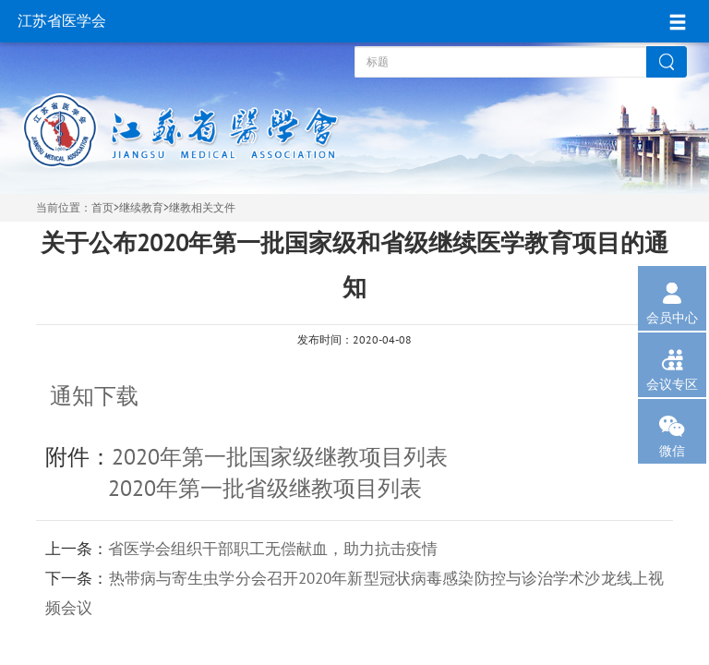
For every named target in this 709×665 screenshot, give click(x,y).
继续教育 (141, 207)
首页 (102, 207)
